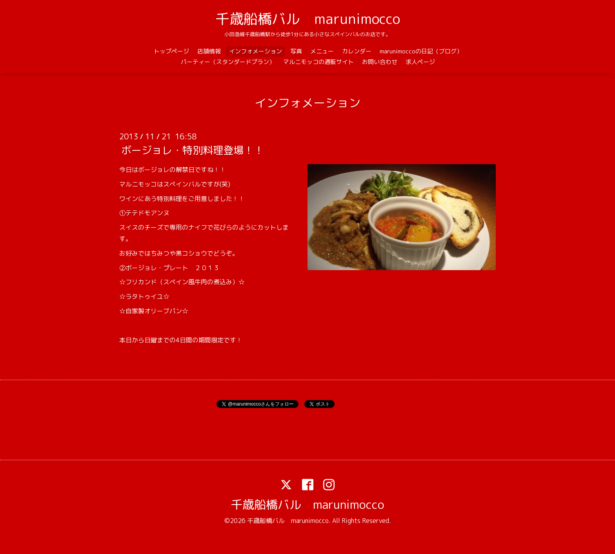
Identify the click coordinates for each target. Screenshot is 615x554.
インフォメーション (255, 51)
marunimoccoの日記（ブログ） (421, 51)
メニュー (322, 51)
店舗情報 (209, 51)
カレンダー (356, 51)
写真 (296, 51)
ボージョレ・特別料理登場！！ (192, 150)
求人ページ (420, 62)
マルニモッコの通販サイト (318, 62)
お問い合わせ (379, 62)
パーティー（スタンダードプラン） (228, 62)
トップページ (171, 51)
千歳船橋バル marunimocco (307, 19)
